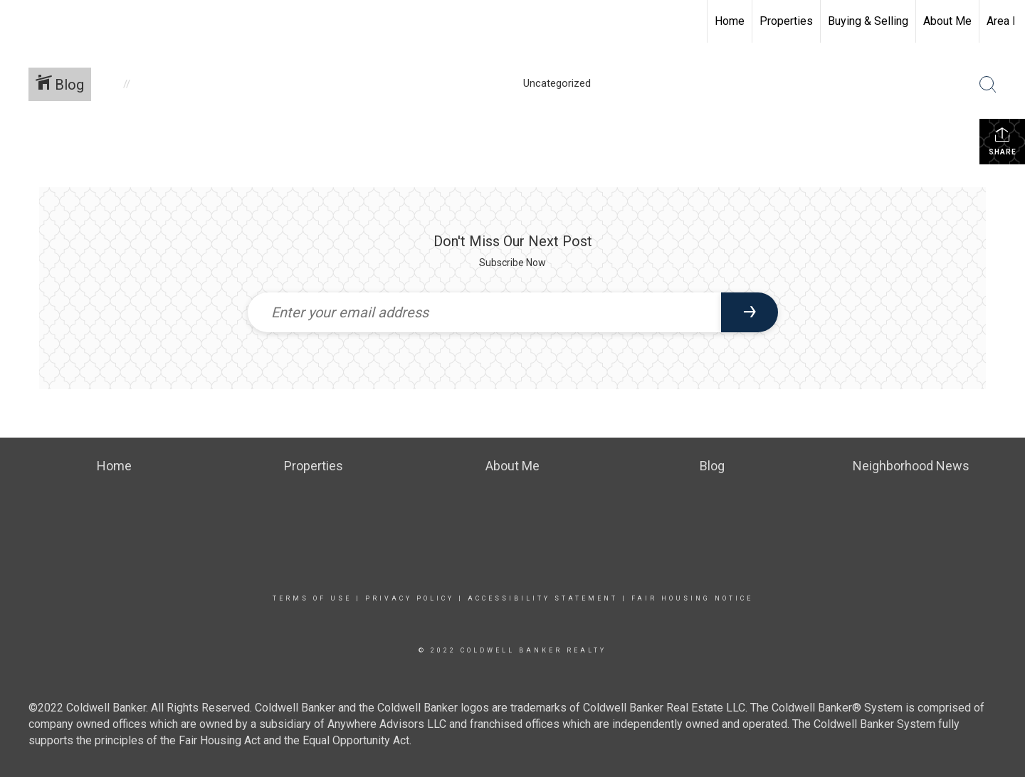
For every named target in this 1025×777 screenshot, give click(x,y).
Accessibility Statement (543, 598)
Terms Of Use (312, 598)
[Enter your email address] (484, 312)
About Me (947, 21)
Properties (786, 21)
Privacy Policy (409, 598)
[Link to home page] (18, 21)
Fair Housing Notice (692, 598)
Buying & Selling (868, 21)
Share (1002, 141)
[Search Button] (988, 84)
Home (730, 21)
